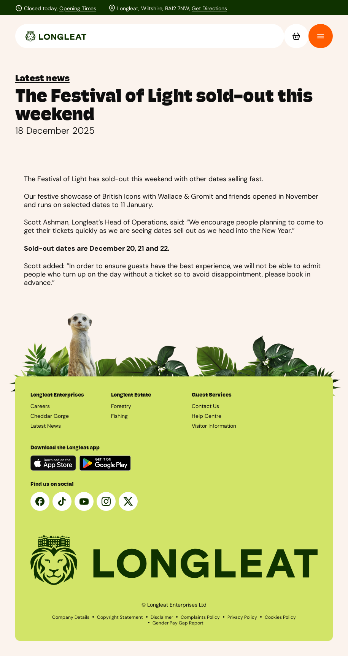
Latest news (42, 78)
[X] (128, 501)
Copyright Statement (120, 617)
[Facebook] (39, 501)
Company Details (70, 617)
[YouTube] (84, 501)
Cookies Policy (280, 617)
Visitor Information (214, 425)
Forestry (121, 406)
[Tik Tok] (62, 501)
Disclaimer (162, 617)
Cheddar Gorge (49, 416)
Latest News (45, 425)
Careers (40, 406)
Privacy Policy (242, 617)
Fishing (119, 416)
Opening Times (77, 8)
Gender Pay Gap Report (178, 623)
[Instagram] (106, 501)
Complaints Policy (200, 617)
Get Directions (209, 8)
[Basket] (296, 36)
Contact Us (205, 406)
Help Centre (206, 416)
